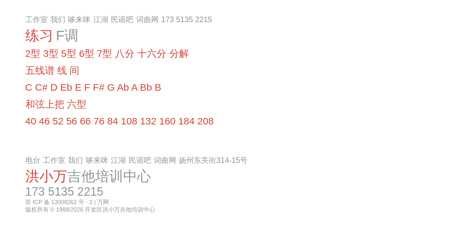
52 (58, 121)
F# (98, 87)
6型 (86, 53)
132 (148, 121)
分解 (179, 53)
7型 (104, 53)
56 (71, 121)
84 (112, 121)
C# (41, 87)
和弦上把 (44, 104)
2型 (33, 53)
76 (99, 121)
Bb (146, 87)
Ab (123, 87)
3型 (50, 53)
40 (30, 121)
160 (167, 121)
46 (44, 121)
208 (205, 121)
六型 (76, 104)
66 (85, 121)
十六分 (151, 53)
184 (186, 121)
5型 (68, 53)
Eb (66, 87)
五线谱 (40, 70)
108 (129, 121)
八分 (125, 53)
